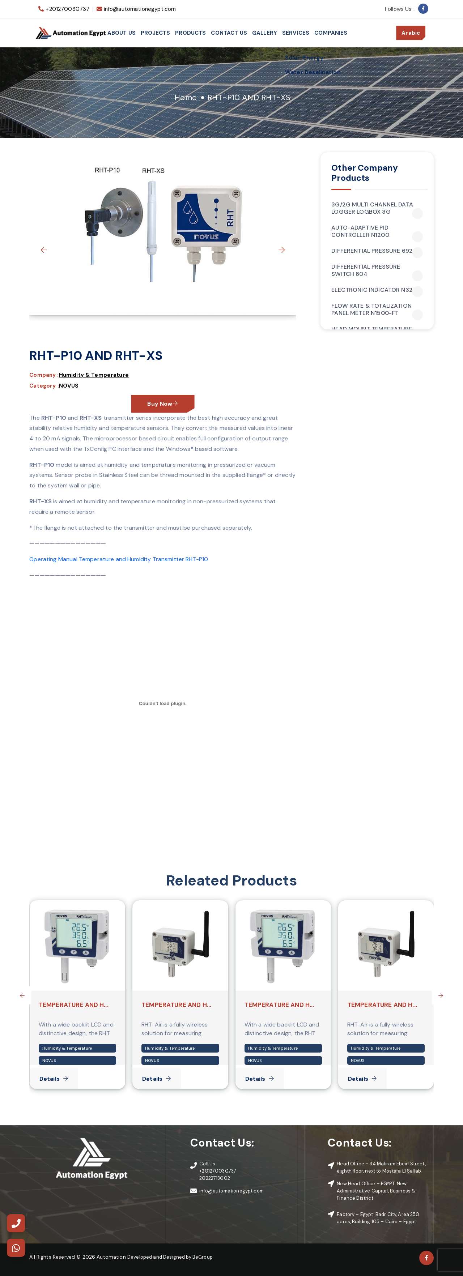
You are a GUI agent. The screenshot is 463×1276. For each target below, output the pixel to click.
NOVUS (69, 385)
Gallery (264, 33)
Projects (155, 33)
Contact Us (229, 33)
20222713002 (214, 1178)
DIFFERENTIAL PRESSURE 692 (377, 251)
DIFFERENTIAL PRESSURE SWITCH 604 (377, 270)
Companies (330, 33)
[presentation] (44, 250)
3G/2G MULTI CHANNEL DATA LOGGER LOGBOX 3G (377, 208)
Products (190, 33)
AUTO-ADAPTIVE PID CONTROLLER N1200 (377, 231)
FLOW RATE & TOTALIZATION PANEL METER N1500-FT (377, 309)
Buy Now (162, 403)
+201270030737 (67, 9)
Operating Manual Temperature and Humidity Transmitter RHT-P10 (118, 559)
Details (53, 1079)
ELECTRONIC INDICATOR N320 (377, 290)
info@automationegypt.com (140, 9)
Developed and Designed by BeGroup (170, 1257)
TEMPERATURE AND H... (74, 1005)
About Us (121, 33)
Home (185, 97)
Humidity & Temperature (94, 375)
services (295, 33)
